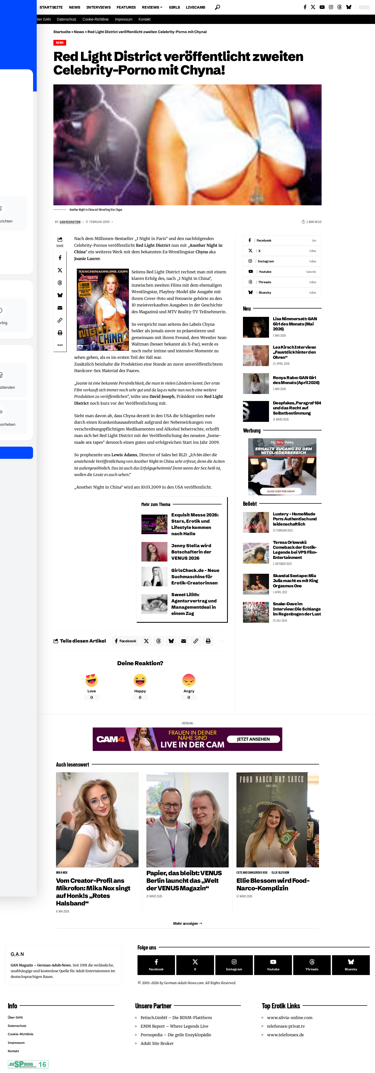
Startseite (62, 31)
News (79, 31)
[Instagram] (331, 7)
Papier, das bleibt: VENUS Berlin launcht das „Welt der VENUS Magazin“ (184, 880)
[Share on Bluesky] (60, 295)
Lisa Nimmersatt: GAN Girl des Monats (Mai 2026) (295, 323)
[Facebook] (305, 7)
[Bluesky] (349, 7)
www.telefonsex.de (285, 1034)
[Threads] (339, 7)
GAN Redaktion (70, 222)
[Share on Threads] (60, 282)
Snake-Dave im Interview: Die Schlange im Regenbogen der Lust (297, 608)
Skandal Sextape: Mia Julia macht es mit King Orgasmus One (295, 580)
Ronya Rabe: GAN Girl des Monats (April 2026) (296, 380)
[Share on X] (60, 270)
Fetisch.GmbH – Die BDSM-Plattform (176, 1017)
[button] (217, 7)
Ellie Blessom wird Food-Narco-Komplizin (272, 884)
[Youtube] (282, 272)
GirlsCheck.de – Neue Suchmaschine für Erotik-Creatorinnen (195, 576)
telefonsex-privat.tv (286, 1025)
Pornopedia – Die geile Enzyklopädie (176, 1034)
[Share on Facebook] (60, 257)
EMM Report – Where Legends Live (174, 1025)
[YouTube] (322, 7)
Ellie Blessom (280, 872)
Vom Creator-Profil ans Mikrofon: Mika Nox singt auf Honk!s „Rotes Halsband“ (93, 892)
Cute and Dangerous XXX (251, 872)
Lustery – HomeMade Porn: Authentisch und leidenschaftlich (295, 519)
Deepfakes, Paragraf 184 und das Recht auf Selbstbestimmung (297, 408)
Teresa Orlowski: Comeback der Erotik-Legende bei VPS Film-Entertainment (295, 550)
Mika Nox (62, 872)
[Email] (60, 307)
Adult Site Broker (157, 1043)
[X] (313, 7)
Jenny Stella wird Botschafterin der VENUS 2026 (191, 552)
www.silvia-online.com (289, 1017)
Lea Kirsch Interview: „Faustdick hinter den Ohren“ (294, 352)
